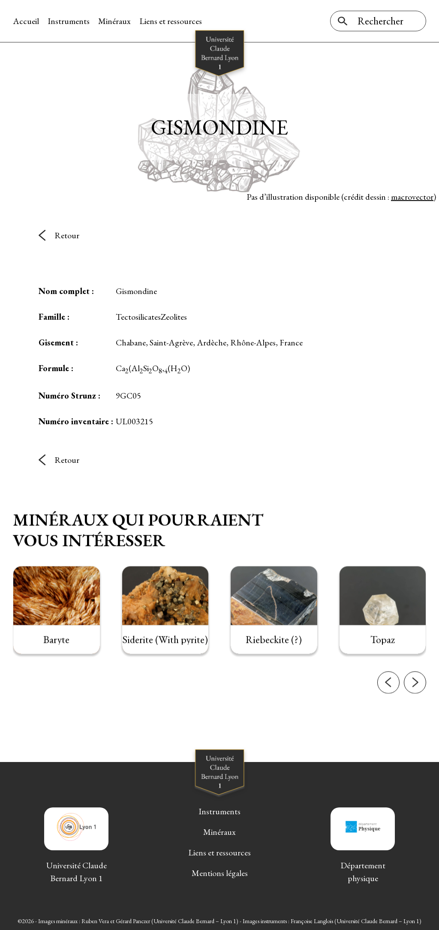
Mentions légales (220, 873)
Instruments (69, 21)
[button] (388, 695)
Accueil (26, 21)
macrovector (412, 196)
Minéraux (114, 21)
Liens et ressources (170, 21)
